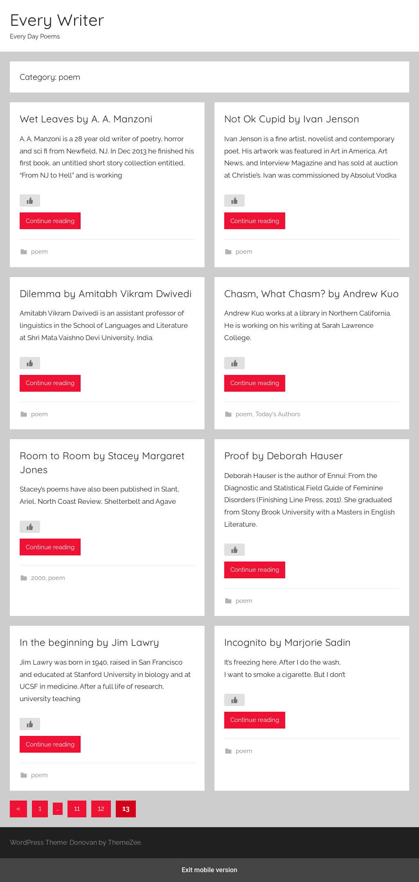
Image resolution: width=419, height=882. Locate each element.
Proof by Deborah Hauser (283, 455)
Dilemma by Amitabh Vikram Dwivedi (105, 293)
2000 (38, 578)
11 (77, 808)
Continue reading (50, 221)
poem (39, 251)
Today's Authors (277, 414)
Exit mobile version (209, 870)
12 (101, 808)
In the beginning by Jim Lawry (89, 642)
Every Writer (57, 19)
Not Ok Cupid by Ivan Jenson (291, 119)
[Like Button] (30, 200)
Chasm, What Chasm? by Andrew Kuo (311, 293)
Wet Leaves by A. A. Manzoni (86, 119)
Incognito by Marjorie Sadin (287, 642)
